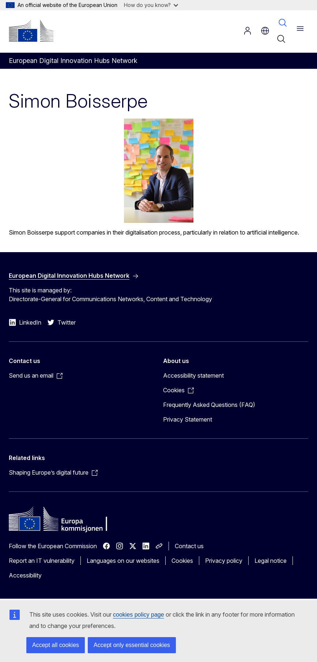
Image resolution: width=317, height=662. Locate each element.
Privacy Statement (187, 419)
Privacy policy (223, 560)
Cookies (182, 560)
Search (282, 22)
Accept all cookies (55, 645)
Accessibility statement (193, 375)
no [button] (265, 30)
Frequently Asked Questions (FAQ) (209, 404)
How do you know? (151, 5)
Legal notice (270, 560)
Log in (247, 30)
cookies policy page (138, 614)
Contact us (189, 546)
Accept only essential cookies (132, 645)
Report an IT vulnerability (42, 560)
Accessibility (25, 575)
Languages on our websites (123, 560)
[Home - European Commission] (31, 31)
